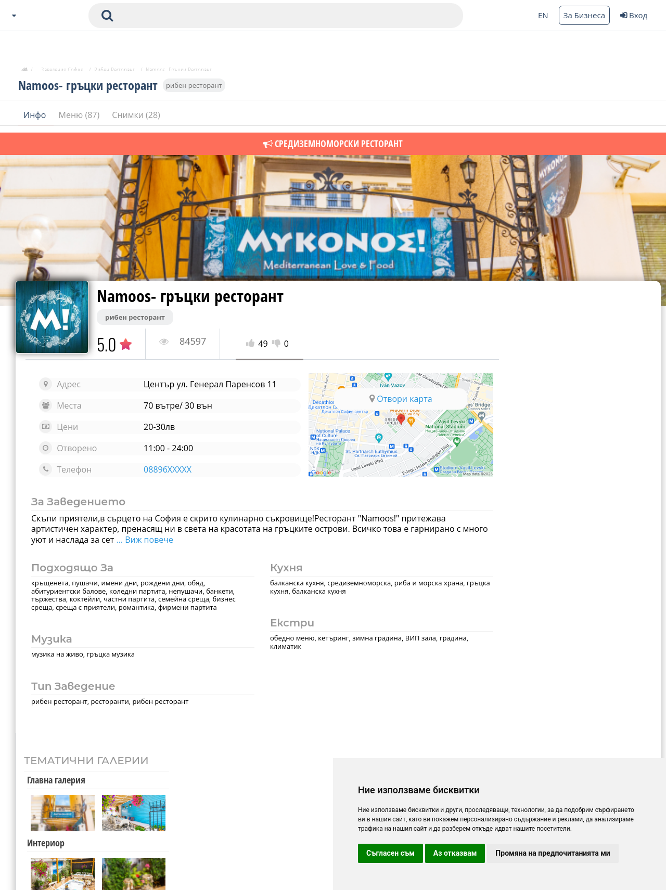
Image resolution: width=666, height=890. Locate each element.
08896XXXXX (163, 469)
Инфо (35, 119)
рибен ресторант (194, 89)
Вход (633, 15)
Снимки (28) (136, 119)
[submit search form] (107, 15)
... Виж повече (170, 539)
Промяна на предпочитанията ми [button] (552, 853)
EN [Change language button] (543, 15)
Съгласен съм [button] (390, 853)
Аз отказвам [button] (455, 853)
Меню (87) (80, 119)
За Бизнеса (584, 15)
